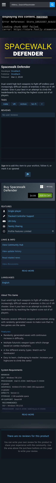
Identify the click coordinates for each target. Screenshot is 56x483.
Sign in (4, 167)
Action (23, 105)
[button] (28, 116)
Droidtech (15, 73)
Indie (5, 105)
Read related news (11, 259)
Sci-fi (33, 105)
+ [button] (41, 105)
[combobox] (30, 4)
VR (14, 105)
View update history (11, 253)
